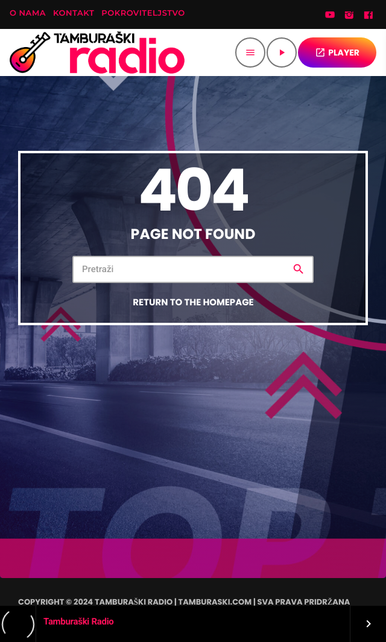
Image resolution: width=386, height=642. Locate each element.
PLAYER (337, 52)
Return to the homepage (193, 302)
